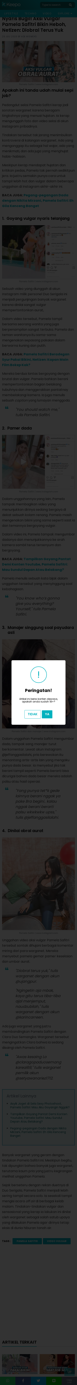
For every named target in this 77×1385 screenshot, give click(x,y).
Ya (47, 714)
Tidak (33, 714)
